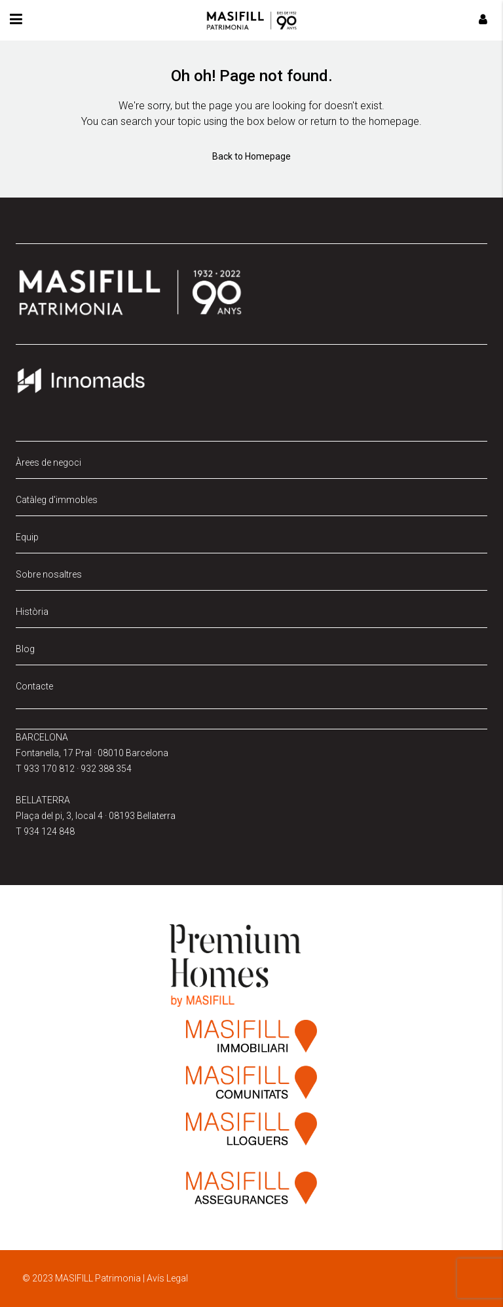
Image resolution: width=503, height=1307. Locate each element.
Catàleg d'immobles (57, 500)
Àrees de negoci (48, 462)
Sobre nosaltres (49, 574)
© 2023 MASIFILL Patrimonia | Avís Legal (105, 1278)
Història (32, 611)
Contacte (34, 686)
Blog (25, 649)
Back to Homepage (251, 156)
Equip (27, 537)
